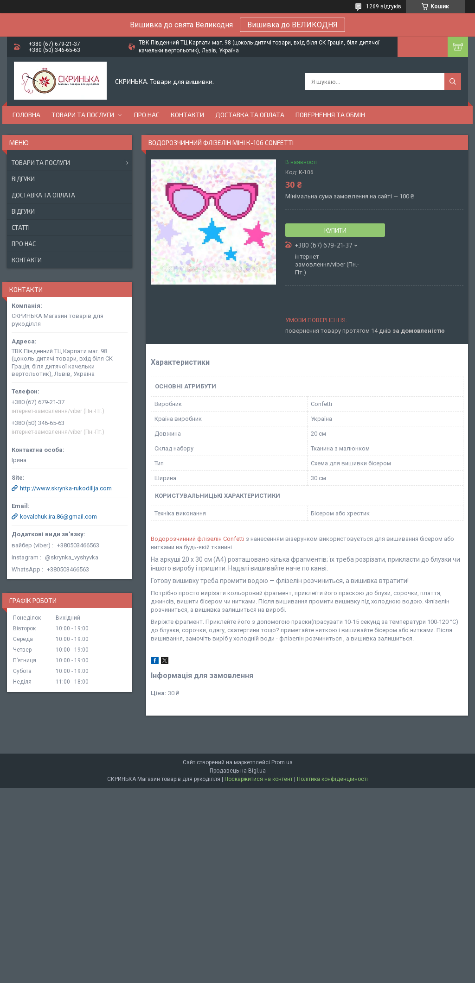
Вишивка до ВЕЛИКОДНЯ (292, 24)
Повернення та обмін (330, 115)
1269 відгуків (383, 6)
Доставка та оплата (249, 115)
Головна (26, 115)
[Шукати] (452, 81)
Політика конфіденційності (332, 779)
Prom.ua (282, 762)
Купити (335, 230)
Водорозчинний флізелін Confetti (197, 538)
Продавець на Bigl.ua (238, 770)
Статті (21, 227)
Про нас (147, 115)
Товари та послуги (82, 115)
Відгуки (23, 179)
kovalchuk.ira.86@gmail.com (58, 516)
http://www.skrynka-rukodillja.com (66, 488)
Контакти (187, 115)
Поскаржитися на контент (259, 779)
